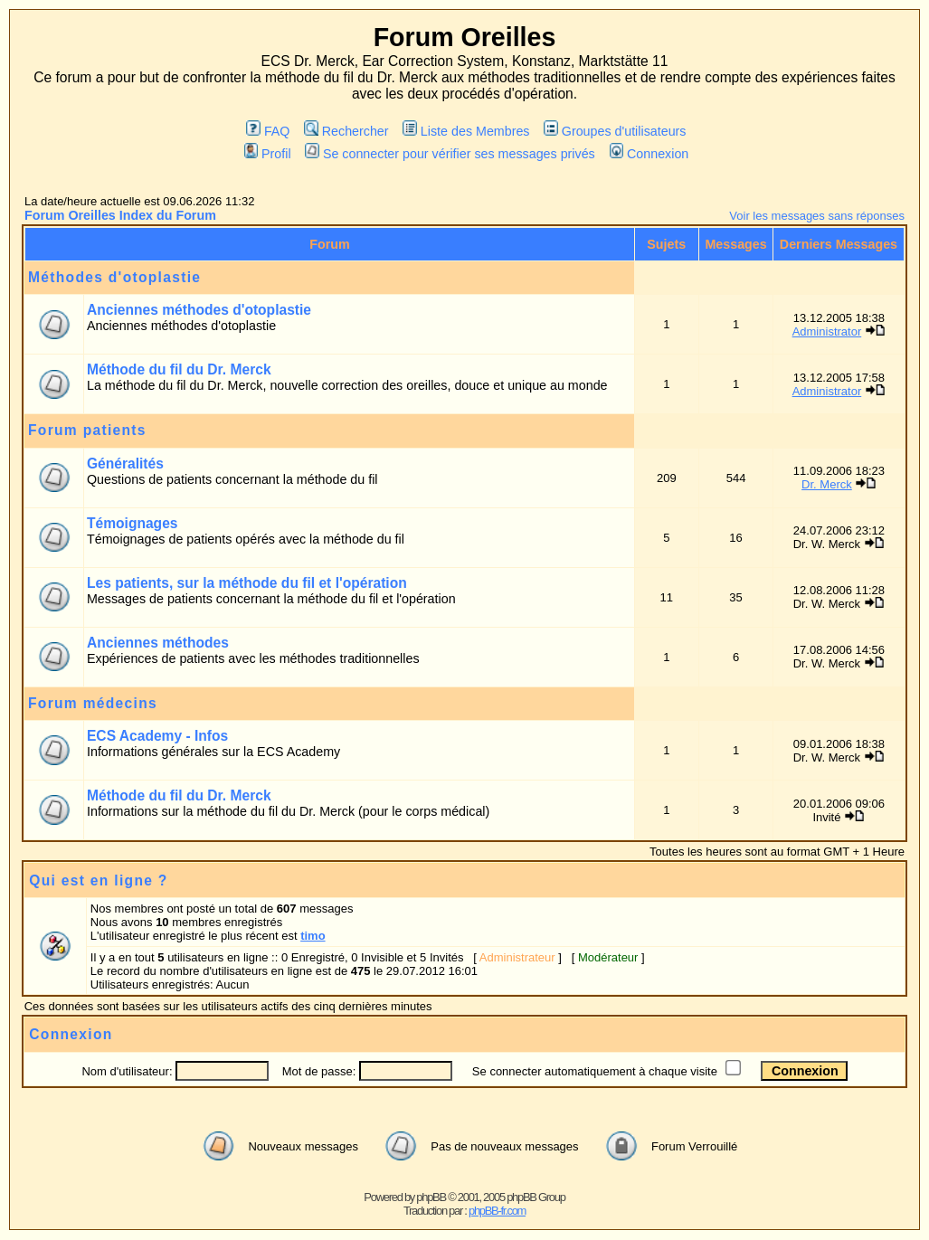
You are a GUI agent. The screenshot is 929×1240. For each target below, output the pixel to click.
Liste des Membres (466, 131)
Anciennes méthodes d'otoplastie (199, 309)
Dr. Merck (826, 484)
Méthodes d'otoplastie (114, 277)
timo (312, 935)
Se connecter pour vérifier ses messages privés (449, 154)
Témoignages (132, 523)
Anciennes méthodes (158, 642)
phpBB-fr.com (497, 1210)
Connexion (649, 154)
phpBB (431, 1197)
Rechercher (346, 131)
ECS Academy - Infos (157, 735)
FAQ (267, 131)
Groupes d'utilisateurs (615, 131)
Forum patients (87, 430)
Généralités (125, 463)
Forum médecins (92, 703)
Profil (267, 154)
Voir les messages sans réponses (817, 215)
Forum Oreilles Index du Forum (120, 215)
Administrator (827, 331)
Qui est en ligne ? (98, 880)
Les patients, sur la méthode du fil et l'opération (247, 583)
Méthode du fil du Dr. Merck (179, 369)
